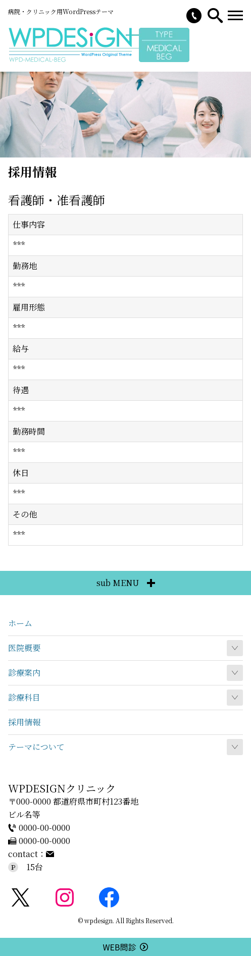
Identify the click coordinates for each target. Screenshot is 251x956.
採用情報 (24, 722)
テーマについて (36, 747)
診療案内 (24, 672)
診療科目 (24, 697)
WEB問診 (125, 947)
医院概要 (24, 648)
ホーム (20, 623)
